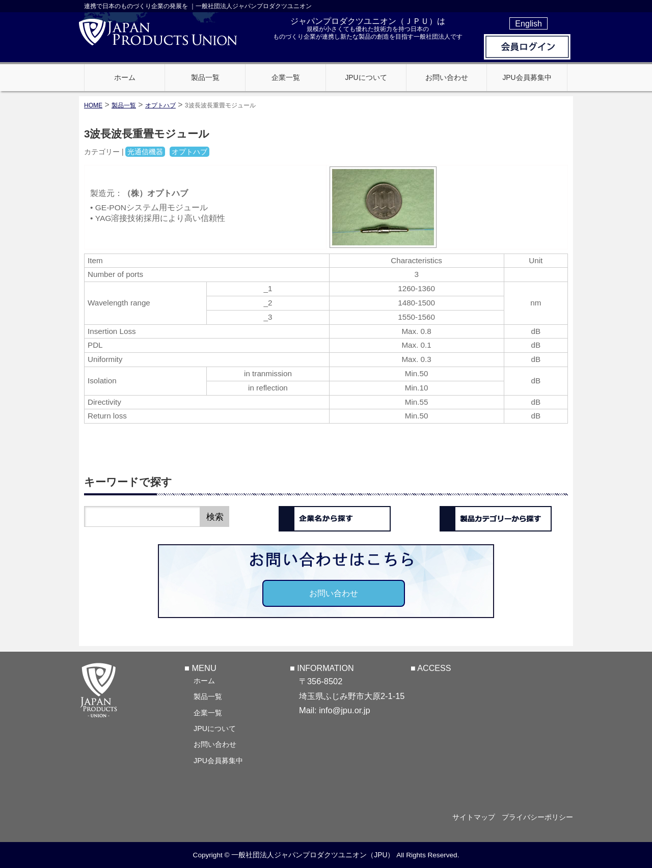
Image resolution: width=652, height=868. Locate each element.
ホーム (204, 680)
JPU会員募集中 (218, 760)
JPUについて (215, 728)
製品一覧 (208, 696)
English (528, 23)
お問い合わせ (333, 593)
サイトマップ (469, 817)
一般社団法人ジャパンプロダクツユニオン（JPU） (312, 855)
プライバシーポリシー (537, 817)
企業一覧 (208, 712)
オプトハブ (160, 105)
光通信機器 (145, 152)
